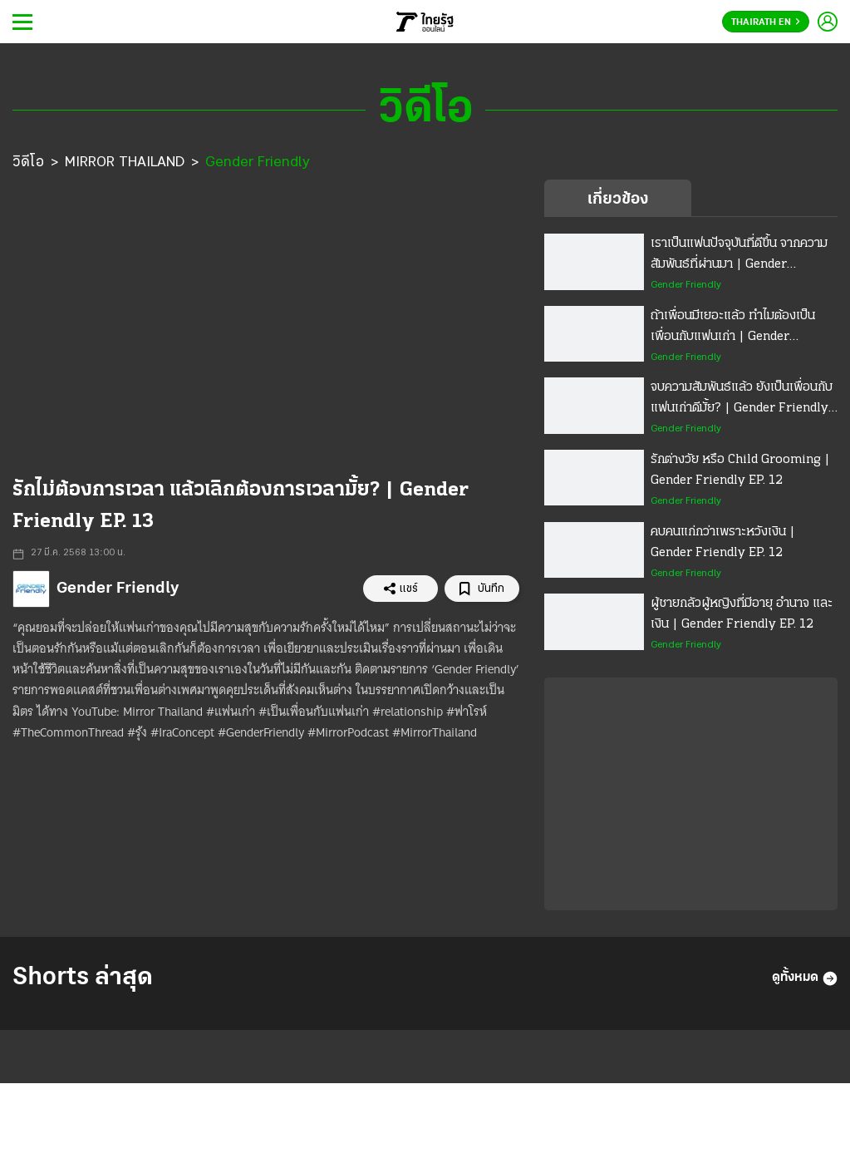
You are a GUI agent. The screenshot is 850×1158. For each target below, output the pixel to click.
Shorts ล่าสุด (82, 978)
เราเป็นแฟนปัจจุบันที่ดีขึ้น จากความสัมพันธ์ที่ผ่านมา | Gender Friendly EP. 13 (739, 256)
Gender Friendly (257, 162)
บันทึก (481, 589)
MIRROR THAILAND (124, 162)
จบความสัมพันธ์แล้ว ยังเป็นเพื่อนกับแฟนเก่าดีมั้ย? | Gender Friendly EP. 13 (742, 400)
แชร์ (400, 588)
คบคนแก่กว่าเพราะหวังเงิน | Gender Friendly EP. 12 (723, 542)
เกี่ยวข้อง (617, 199)
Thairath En (765, 22)
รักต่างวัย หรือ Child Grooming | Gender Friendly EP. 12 (740, 470)
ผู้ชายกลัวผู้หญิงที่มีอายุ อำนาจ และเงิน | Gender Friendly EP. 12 (742, 614)
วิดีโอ (28, 162)
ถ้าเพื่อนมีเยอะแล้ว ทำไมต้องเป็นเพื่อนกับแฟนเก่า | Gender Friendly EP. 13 (733, 328)
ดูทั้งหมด (805, 978)
